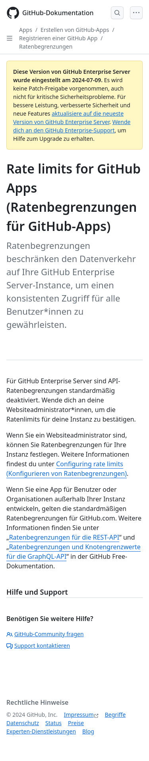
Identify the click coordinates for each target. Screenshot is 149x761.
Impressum (79, 714)
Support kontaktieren (38, 645)
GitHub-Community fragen (45, 634)
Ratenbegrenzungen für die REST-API (64, 537)
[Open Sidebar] (9, 38)
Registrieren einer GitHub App (58, 38)
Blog (88, 731)
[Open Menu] (136, 12)
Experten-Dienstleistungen (41, 731)
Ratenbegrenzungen (45, 46)
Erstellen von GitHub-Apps (75, 30)
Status (53, 723)
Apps (25, 30)
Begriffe (115, 714)
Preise (76, 723)
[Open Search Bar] (117, 12)
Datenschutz (22, 723)
